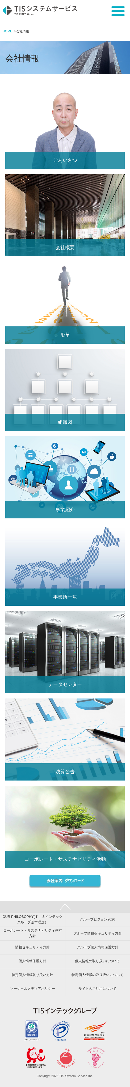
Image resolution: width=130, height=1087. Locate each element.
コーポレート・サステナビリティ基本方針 (32, 933)
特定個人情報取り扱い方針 (32, 975)
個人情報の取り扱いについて (97, 961)
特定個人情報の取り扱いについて (97, 975)
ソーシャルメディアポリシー (32, 989)
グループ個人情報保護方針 (97, 947)
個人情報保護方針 (32, 961)
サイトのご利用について (97, 989)
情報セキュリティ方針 (32, 947)
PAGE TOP (65, 907)
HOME (7, 31)
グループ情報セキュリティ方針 (97, 933)
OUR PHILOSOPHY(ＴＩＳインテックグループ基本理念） (32, 919)
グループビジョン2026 (97, 919)
